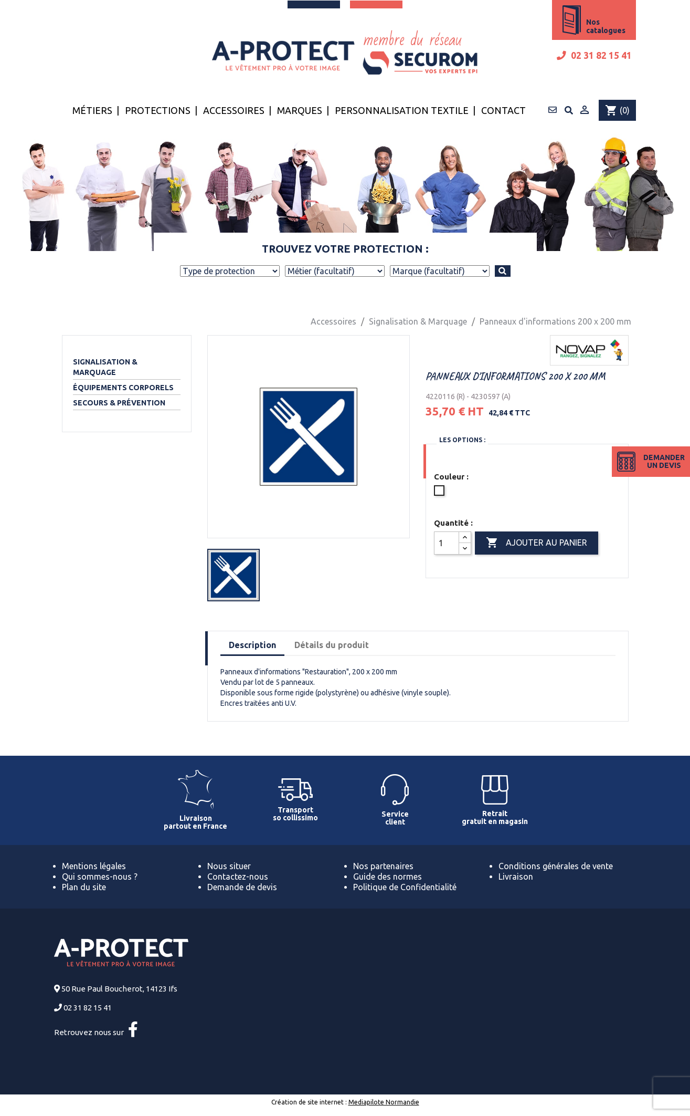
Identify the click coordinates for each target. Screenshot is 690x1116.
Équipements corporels (123, 387)
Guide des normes (387, 876)
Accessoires (233, 110)
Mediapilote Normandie (383, 1102)
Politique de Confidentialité (405, 887)
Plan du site (84, 887)
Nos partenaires (383, 866)
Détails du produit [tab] (331, 645)
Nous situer (229, 866)
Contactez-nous (237, 876)
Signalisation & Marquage (105, 367)
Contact (503, 110)
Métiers (92, 110)
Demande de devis (242, 887)
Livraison (515, 876)
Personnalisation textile (402, 110)
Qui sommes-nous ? (99, 876)
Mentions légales (94, 866)
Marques (299, 110)
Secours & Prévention (119, 403)
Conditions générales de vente (555, 866)
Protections (157, 110)
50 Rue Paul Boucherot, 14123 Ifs (119, 988)
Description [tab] (252, 645)
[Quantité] (446, 543)
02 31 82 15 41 (594, 55)
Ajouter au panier (536, 543)
